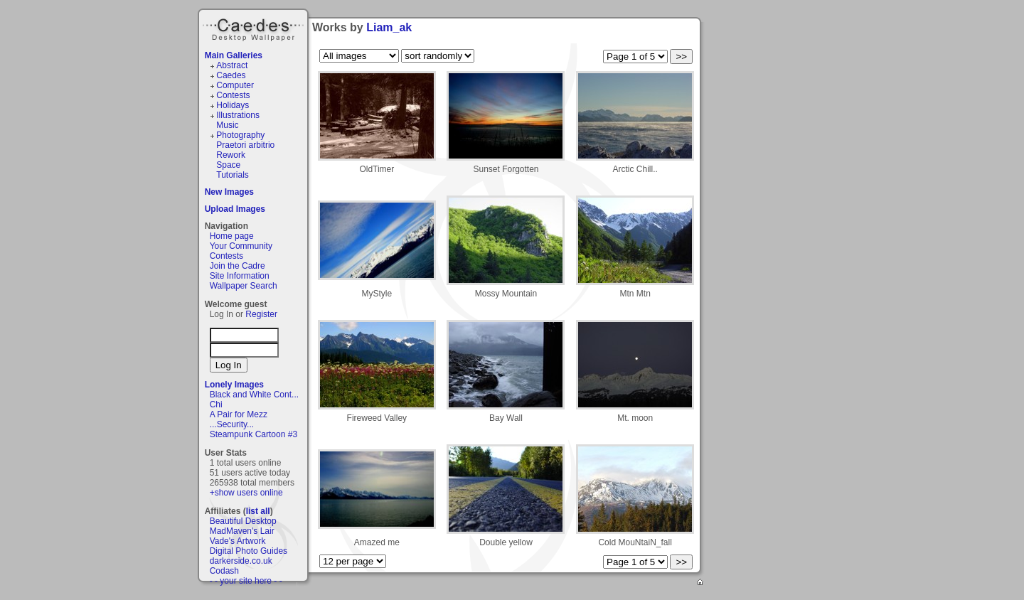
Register (261, 314)
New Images (229, 192)
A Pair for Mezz (238, 414)
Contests (233, 95)
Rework (230, 155)
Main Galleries (233, 55)
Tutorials (232, 175)
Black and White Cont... (254, 395)
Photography (240, 135)
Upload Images (235, 209)
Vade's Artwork (238, 541)
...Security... (232, 424)
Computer (235, 85)
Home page (232, 236)
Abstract (231, 65)
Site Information (240, 276)
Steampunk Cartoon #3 (253, 434)
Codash (224, 571)
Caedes (254, 28)
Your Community (241, 246)
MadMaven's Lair (242, 531)
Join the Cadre (237, 266)
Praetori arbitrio (245, 145)
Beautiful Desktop (243, 521)
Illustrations (238, 115)
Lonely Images (234, 385)
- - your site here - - (246, 581)
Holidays (232, 105)
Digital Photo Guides (248, 551)
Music (227, 125)
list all (258, 511)
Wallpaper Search (243, 286)
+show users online (246, 493)
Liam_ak (389, 27)
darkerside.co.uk (241, 561)
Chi (216, 404)
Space (228, 165)
